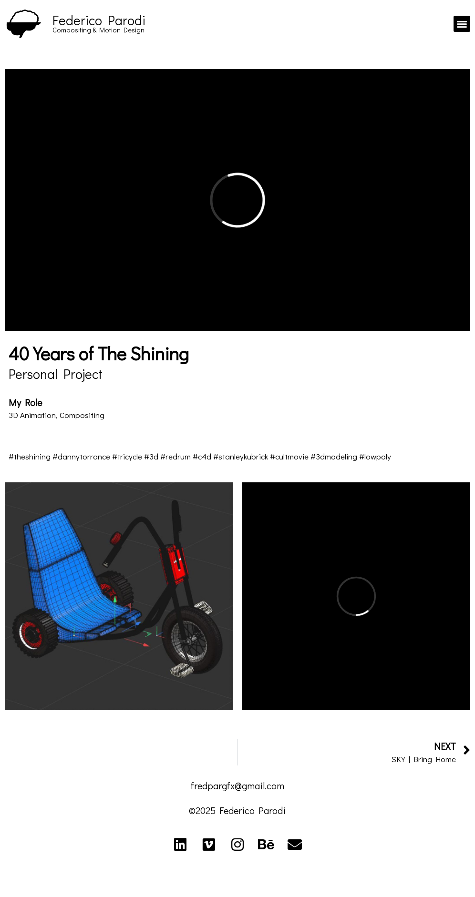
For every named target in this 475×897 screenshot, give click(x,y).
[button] (462, 24)
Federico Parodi (98, 20)
